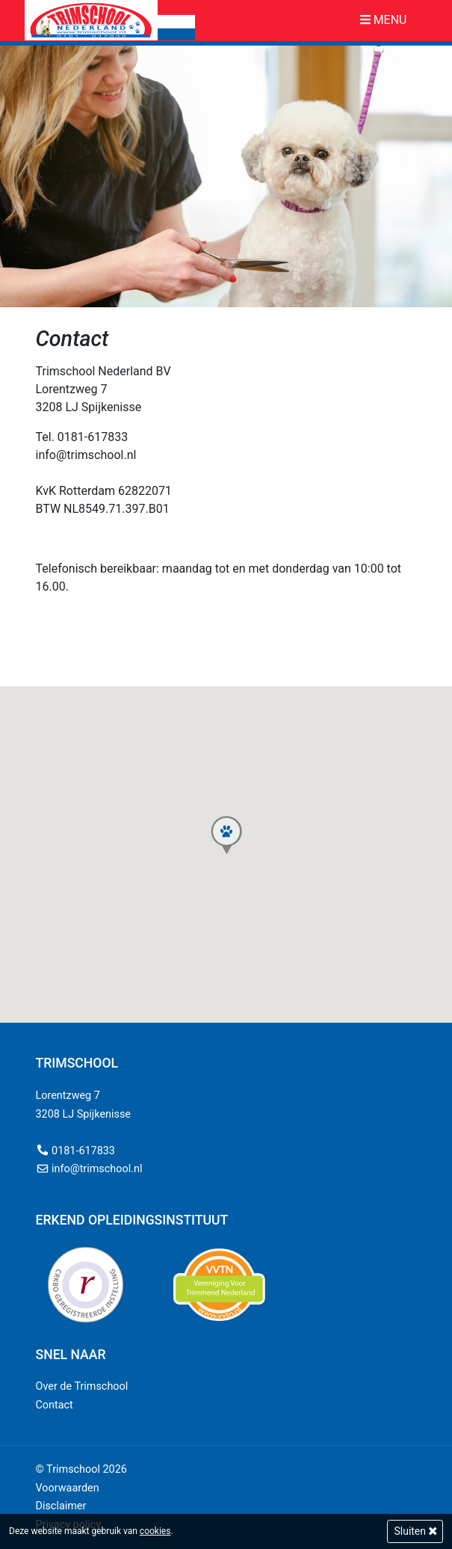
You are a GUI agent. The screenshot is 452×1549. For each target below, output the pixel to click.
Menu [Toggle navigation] (383, 20)
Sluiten (415, 1531)
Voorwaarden (67, 1488)
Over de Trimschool (82, 1386)
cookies (155, 1531)
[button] (226, 835)
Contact (54, 1405)
